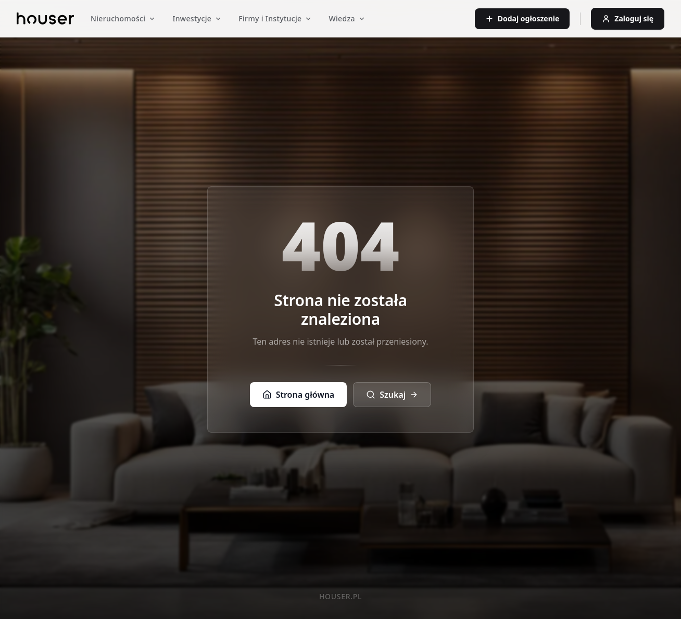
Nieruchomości (123, 18)
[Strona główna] (45, 18)
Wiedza (347, 18)
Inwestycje (197, 18)
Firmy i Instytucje (275, 18)
